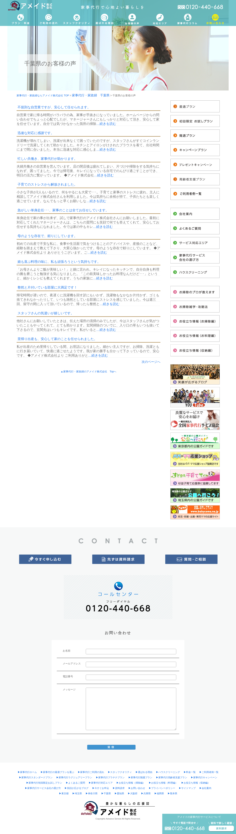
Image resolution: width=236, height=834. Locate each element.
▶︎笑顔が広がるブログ (76, 788)
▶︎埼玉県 (77, 793)
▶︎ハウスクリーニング (168, 772)
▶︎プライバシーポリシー (162, 788)
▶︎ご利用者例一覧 (208, 772)
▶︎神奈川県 (92, 793)
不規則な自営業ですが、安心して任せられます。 (54, 107)
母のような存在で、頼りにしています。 (47, 236)
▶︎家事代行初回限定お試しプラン (44, 783)
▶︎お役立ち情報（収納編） (195, 783)
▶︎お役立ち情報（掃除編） (130, 783)
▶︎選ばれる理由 (144, 772)
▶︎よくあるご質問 (75, 783)
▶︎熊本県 (172, 793)
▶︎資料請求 (119, 788)
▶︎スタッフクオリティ (120, 772)
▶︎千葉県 (106, 793)
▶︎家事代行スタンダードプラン (36, 777)
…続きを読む (106, 124)
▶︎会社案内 (205, 788)
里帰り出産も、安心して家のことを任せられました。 (57, 339)
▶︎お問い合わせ (136, 788)
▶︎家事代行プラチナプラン (110, 777)
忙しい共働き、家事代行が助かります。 (47, 159)
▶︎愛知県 (119, 793)
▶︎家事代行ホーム (27, 772)
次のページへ (151, 362)
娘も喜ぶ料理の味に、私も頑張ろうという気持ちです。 (59, 262)
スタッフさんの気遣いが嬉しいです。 (46, 313)
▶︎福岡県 (159, 793)
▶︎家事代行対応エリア (101, 783)
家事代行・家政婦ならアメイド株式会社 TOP (43, 95)
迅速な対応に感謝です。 (36, 133)
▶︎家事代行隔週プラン (140, 777)
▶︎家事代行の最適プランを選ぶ (57, 772)
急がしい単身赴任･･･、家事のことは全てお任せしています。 (63, 210)
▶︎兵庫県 (146, 793)
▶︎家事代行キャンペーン (204, 777)
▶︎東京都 (64, 793)
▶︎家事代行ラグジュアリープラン (74, 777)
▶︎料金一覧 (190, 772)
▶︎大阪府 (132, 793)
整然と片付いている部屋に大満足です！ (47, 287)
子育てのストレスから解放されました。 (47, 184)
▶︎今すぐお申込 (100, 788)
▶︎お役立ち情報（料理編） (163, 783)
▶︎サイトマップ (187, 788)
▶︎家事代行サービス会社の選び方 (43, 788)
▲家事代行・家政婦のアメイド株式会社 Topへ (88, 371)
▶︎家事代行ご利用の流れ (91, 772)
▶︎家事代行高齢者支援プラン (171, 777)
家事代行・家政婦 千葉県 (91, 95)
